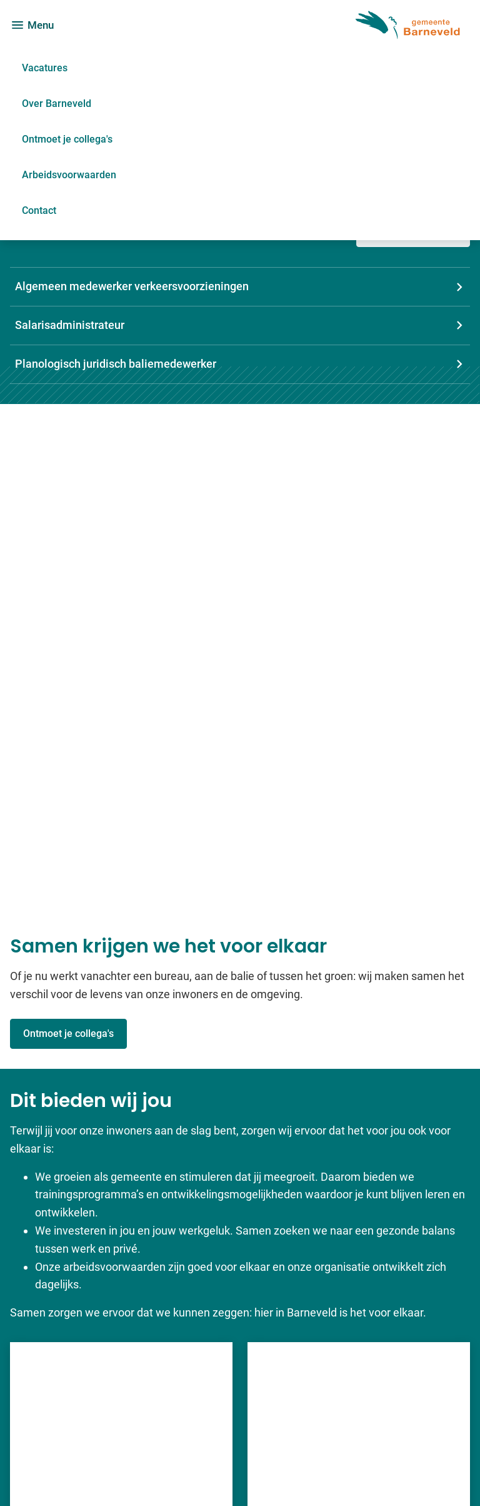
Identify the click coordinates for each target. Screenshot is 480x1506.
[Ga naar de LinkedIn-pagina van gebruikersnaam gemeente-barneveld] (381, 1380)
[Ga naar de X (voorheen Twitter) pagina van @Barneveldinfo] (372, 1403)
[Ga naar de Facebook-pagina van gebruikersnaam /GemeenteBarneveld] (383, 1356)
